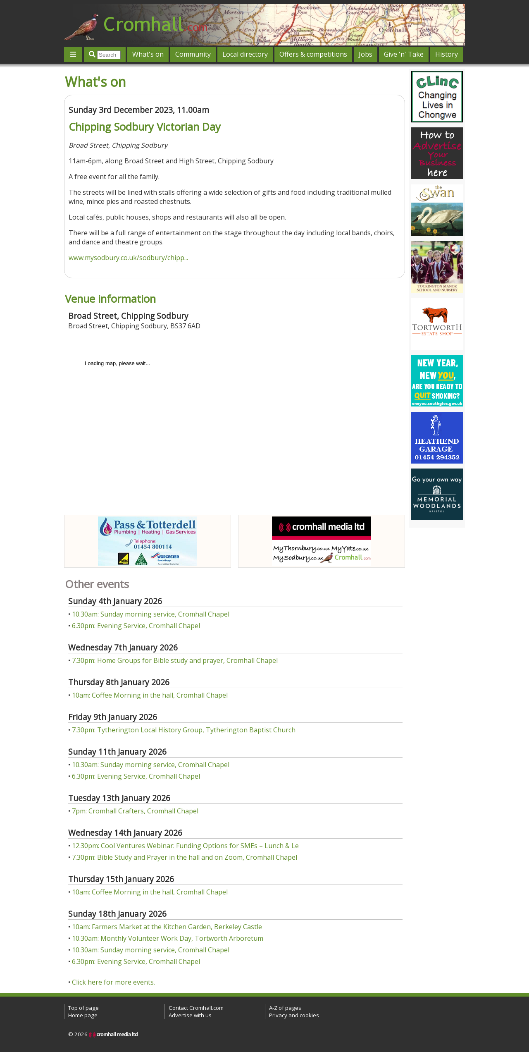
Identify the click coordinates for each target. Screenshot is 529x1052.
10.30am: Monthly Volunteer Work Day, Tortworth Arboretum (167, 938)
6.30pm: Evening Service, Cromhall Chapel (136, 625)
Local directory (245, 54)
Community (193, 54)
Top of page (83, 1007)
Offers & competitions (313, 54)
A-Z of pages (285, 1007)
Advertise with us (190, 1015)
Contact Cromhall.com (196, 1007)
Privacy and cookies (294, 1015)
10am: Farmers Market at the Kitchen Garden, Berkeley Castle (167, 926)
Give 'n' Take (404, 54)
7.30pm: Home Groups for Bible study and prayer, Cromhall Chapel (175, 660)
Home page (83, 1015)
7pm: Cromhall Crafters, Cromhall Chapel (135, 810)
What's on (148, 54)
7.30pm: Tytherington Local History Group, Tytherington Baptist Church (183, 729)
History (446, 54)
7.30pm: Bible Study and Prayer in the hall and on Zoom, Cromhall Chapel (184, 857)
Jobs (365, 54)
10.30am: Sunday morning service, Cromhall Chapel (150, 614)
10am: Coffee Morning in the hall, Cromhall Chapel (150, 695)
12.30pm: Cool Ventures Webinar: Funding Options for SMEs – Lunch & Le (185, 845)
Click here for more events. (113, 982)
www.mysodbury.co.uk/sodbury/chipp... (128, 257)
